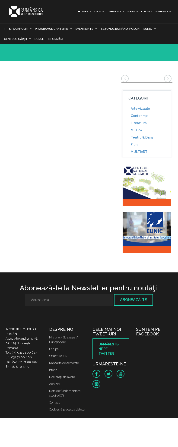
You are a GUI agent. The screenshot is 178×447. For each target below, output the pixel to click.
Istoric (53, 370)
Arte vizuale (140, 108)
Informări (55, 39)
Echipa (54, 349)
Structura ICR (58, 356)
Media (131, 11)
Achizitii (54, 384)
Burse (39, 39)
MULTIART (139, 152)
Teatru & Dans (142, 137)
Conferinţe (139, 116)
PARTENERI (162, 11)
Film (134, 144)
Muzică (136, 130)
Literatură (139, 123)
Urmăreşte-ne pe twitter (109, 348)
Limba (82, 11)
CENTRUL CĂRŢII (15, 39)
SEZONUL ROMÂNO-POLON (120, 28)
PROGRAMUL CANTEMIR (51, 28)
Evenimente (84, 28)
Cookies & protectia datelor (67, 409)
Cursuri (99, 11)
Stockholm (18, 28)
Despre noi (114, 11)
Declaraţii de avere (62, 377)
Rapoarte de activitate (64, 363)
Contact (146, 11)
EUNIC (147, 28)
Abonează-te (133, 300)
